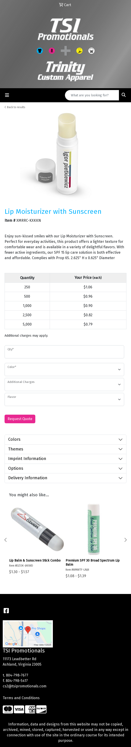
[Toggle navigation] (7, 95)
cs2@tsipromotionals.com (24, 686)
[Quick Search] (92, 95)
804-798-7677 (17, 675)
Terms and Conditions (21, 698)
